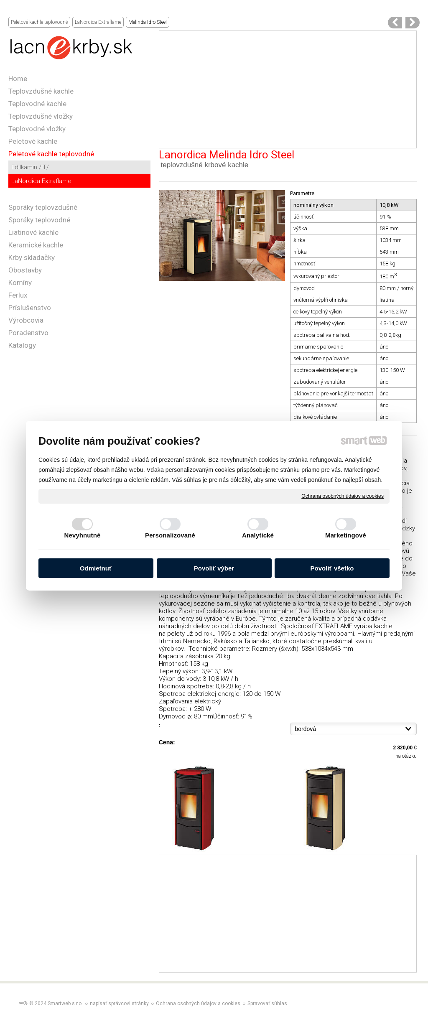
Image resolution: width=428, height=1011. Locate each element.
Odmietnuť (96, 568)
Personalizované (170, 535)
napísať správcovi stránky (119, 1003)
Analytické (258, 535)
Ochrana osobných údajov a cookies (342, 496)
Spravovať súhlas (267, 1003)
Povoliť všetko (332, 568)
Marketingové (345, 535)
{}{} (353, 729)
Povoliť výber (214, 568)
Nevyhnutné (82, 535)
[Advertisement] (287, 89)
